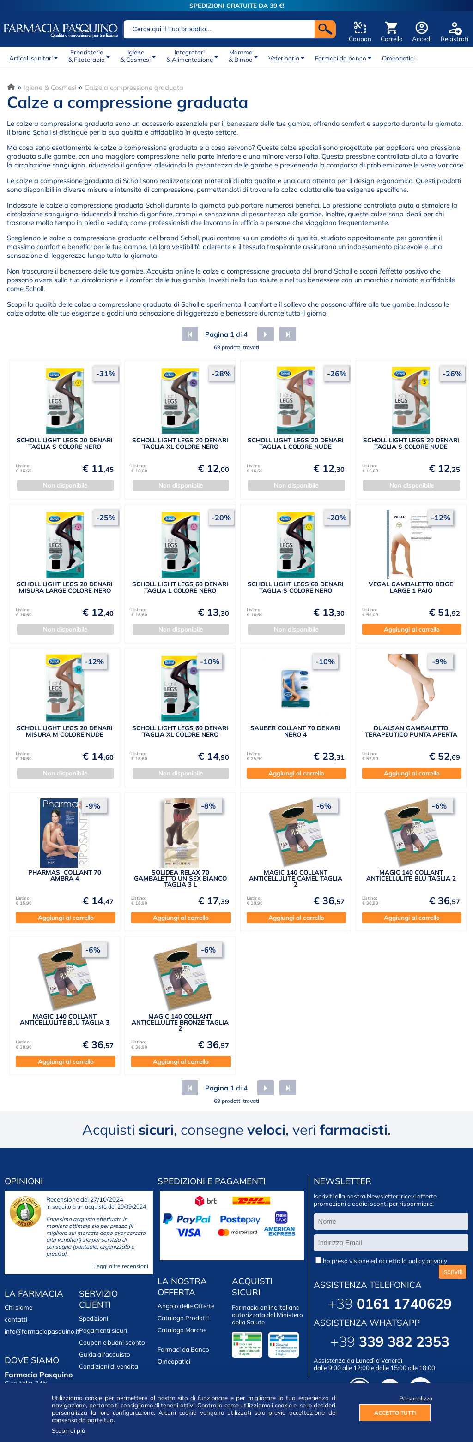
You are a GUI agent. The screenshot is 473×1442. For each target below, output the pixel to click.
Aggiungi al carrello (412, 629)
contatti (16, 1319)
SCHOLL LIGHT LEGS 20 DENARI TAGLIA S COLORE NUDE (411, 443)
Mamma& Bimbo (241, 55)
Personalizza (415, 1398)
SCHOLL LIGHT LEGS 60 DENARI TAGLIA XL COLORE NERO (180, 731)
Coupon (360, 38)
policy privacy (427, 1260)
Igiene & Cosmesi (50, 87)
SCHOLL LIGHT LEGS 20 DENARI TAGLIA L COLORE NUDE (296, 443)
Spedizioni (93, 1318)
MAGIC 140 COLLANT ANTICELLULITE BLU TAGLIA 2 (411, 875)
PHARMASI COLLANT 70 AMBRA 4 (64, 875)
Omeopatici (398, 58)
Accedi (421, 38)
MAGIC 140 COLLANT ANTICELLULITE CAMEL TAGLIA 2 (295, 878)
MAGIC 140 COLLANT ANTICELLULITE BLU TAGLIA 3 (64, 1019)
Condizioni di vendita (108, 1366)
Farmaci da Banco (183, 1349)
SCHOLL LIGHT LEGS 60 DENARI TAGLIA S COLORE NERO (296, 587)
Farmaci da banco (340, 58)
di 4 (225, 334)
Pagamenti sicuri (103, 1330)
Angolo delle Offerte (186, 1306)
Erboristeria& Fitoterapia (86, 55)
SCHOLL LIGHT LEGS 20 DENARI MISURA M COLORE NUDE (65, 731)
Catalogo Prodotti (183, 1318)
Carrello (392, 38)
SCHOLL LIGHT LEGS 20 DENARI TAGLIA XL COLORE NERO (180, 443)
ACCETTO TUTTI (395, 1412)
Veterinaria (283, 58)
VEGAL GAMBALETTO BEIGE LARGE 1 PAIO (411, 587)
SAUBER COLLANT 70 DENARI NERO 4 (295, 731)
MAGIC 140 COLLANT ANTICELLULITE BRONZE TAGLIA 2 (180, 1022)
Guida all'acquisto (104, 1354)
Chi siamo (19, 1307)
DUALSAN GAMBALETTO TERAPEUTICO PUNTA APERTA (411, 731)
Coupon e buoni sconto (112, 1342)
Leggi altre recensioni (120, 1266)
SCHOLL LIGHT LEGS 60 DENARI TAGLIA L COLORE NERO (180, 587)
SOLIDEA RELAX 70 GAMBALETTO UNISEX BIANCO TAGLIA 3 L (180, 878)
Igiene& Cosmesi (136, 55)
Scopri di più (68, 1430)
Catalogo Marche (182, 1330)
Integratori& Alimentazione (189, 55)
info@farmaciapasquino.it (42, 1331)
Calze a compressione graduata (134, 87)
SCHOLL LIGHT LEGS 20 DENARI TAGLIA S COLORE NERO (65, 443)
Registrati (454, 38)
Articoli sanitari (31, 58)
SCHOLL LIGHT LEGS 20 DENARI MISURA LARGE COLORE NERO (65, 587)
